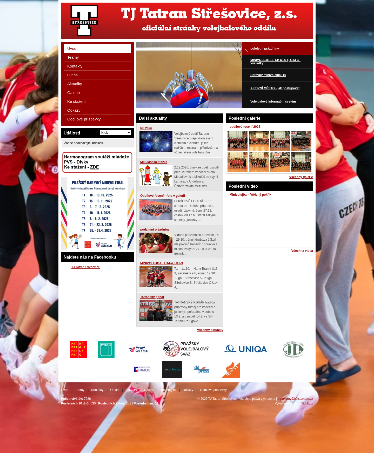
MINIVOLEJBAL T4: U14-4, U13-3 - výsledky (275, 61)
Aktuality (74, 84)
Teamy (73, 57)
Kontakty (74, 66)
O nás (72, 75)
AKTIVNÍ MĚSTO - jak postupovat (274, 88)
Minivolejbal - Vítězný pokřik (250, 195)
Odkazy (74, 110)
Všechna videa (302, 251)
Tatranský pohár (152, 297)
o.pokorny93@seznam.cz (295, 399)
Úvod (71, 48)
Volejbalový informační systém (273, 101)
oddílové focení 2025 (245, 127)
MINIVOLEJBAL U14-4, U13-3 (161, 263)
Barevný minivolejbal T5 (268, 75)
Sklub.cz (307, 403)
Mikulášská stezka (153, 162)
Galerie (73, 92)
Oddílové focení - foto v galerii (162, 196)
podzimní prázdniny (155, 229)
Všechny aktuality (210, 330)
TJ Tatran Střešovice (85, 267)
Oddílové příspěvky (84, 119)
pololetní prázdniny (264, 48)
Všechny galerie (301, 177)
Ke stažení (76, 101)
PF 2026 (146, 128)
